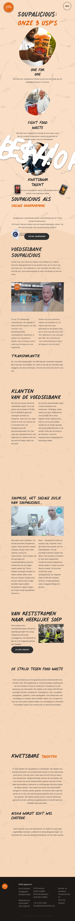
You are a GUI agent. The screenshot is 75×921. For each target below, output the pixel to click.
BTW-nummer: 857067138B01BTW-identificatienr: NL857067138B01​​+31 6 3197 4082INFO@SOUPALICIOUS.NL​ (44, 897)
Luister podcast (22, 650)
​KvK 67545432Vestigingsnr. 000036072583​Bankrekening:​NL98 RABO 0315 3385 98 (24, 897)
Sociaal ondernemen (36, 236)
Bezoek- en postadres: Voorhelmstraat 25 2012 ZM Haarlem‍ (64, 895)
